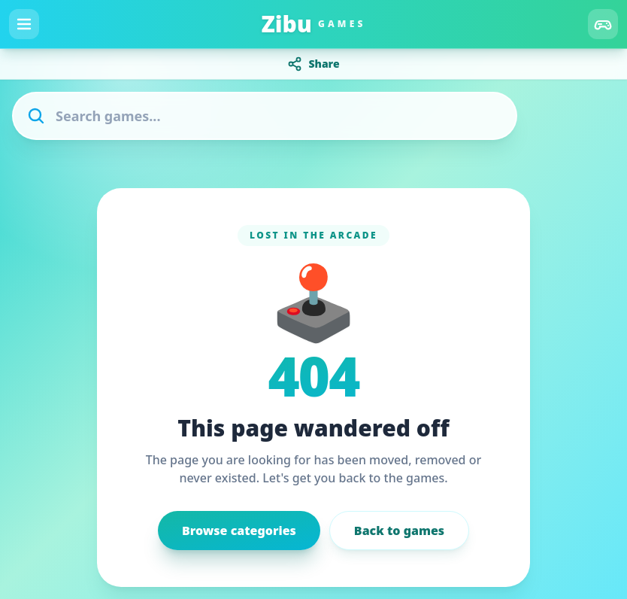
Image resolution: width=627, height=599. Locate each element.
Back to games (399, 530)
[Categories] (603, 24)
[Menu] (24, 24)
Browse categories (239, 530)
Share (313, 63)
